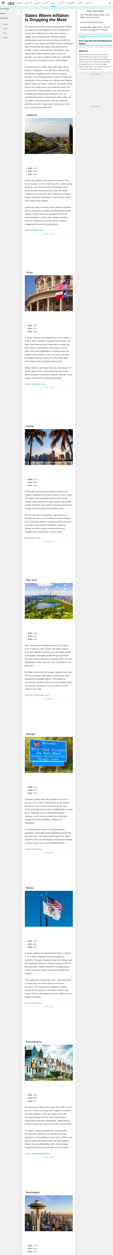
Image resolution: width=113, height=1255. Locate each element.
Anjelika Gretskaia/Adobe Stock (37, 1123)
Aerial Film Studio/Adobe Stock (37, 695)
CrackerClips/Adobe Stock (35, 384)
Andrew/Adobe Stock (33, 1003)
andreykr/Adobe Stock (33, 849)
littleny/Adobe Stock (32, 538)
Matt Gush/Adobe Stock (34, 230)
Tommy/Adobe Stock (33, 1242)
